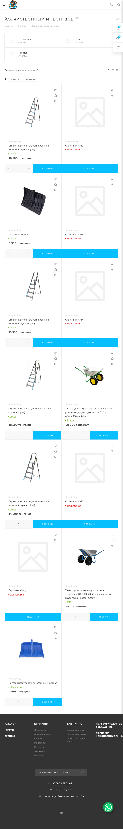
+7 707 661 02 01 (62, 783)
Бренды (10, 736)
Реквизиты (40, 743)
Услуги (9, 730)
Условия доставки (76, 734)
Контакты (39, 747)
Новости (38, 755)
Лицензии (39, 751)
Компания (41, 724)
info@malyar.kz (64, 789)
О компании (40, 730)
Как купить (74, 724)
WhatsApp (61, 813)
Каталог (10, 724)
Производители (42, 734)
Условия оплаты (75, 730)
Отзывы (38, 738)
